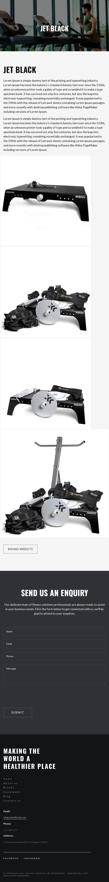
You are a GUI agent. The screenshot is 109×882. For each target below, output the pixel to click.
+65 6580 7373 (10, 830)
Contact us (12, 800)
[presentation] (29, 694)
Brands (9, 787)
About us (10, 783)
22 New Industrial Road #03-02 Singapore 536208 (25, 842)
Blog (7, 796)
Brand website (20, 549)
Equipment (11, 792)
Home (7, 778)
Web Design (74, 873)
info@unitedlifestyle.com (14, 817)
